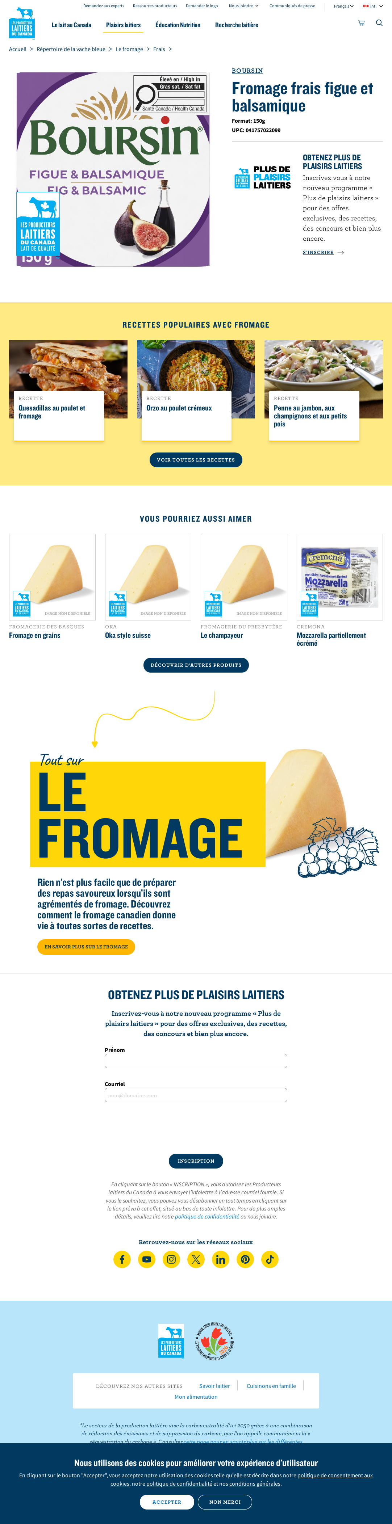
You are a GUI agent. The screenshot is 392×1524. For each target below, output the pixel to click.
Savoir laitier (214, 1385)
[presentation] (196, 1128)
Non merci (225, 1502)
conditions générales (254, 1483)
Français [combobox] (341, 6)
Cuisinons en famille (271, 1385)
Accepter (167, 1502)
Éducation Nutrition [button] (177, 25)
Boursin (247, 70)
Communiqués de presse (292, 5)
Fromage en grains (35, 635)
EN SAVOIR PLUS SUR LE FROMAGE (86, 947)
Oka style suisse (128, 635)
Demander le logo (202, 5)
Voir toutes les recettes (196, 460)
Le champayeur (222, 635)
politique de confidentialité (207, 1216)
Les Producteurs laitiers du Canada (22, 22)
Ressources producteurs (155, 5)
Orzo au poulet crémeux (179, 408)
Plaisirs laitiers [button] (123, 25)
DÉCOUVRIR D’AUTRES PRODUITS (196, 665)
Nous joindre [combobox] (241, 5)
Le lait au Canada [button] (71, 25)
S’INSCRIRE (323, 252)
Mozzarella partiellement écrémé (331, 639)
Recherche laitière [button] (236, 25)
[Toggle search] (379, 24)
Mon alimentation (196, 1396)
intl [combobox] (373, 6)
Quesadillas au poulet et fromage (51, 412)
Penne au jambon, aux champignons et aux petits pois (310, 416)
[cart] (361, 24)
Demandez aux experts (103, 5)
